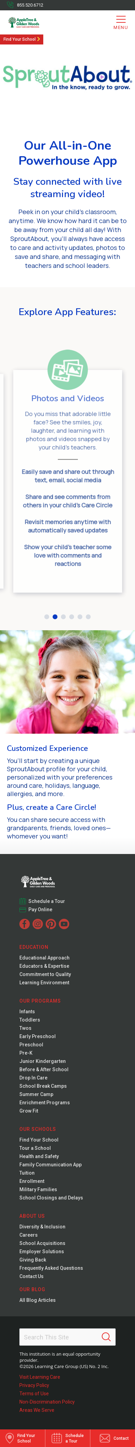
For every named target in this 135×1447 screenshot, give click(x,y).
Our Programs (40, 1001)
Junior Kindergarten (42, 1061)
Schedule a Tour (47, 901)
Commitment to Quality (45, 974)
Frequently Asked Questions (51, 1268)
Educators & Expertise (44, 966)
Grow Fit (28, 1111)
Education (33, 947)
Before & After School (44, 1069)
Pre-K (26, 1053)
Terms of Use (34, 1393)
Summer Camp (36, 1094)
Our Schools (37, 1129)
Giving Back (32, 1260)
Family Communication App (50, 1164)
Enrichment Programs (44, 1102)
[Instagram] (38, 924)
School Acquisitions (42, 1243)
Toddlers (29, 1020)
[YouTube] (64, 924)
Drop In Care (33, 1078)
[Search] (106, 1337)
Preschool (31, 1044)
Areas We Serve (36, 1410)
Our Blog (32, 1289)
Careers (28, 1235)
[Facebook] (24, 924)
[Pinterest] (51, 924)
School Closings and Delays (51, 1197)
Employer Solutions (41, 1251)
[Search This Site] (67, 1337)
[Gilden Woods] (52, 879)
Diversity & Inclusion (42, 1226)
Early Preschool (37, 1036)
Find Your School (19, 39)
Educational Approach (44, 958)
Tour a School (35, 1148)
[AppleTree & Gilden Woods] (35, 22)
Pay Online (40, 909)
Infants (27, 1011)
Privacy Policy (34, 1385)
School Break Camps (43, 1086)
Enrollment (31, 1181)
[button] (46, 616)
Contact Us (31, 1276)
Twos (25, 1028)
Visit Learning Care (39, 1377)
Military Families (38, 1189)
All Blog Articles (37, 1300)
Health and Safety (39, 1156)
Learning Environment (44, 982)
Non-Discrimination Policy (47, 1402)
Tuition (27, 1173)
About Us (32, 1216)
